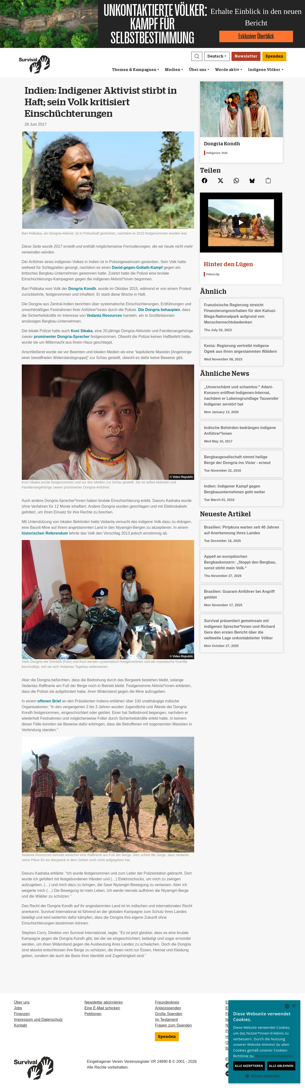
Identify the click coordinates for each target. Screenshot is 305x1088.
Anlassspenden (168, 1008)
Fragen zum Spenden (173, 1025)
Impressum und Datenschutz (38, 1019)
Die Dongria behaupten (159, 310)
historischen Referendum (45, 533)
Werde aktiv (227, 70)
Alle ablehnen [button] (281, 1066)
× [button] (293, 1006)
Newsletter (246, 56)
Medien (172, 70)
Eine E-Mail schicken (102, 1008)
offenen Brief (49, 701)
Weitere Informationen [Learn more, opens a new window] (274, 1056)
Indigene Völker (264, 70)
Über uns (197, 70)
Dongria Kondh (82, 289)
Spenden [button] (274, 56)
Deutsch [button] (215, 56)
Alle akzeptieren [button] (249, 1066)
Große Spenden (168, 1014)
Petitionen (93, 1014)
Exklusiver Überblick (256, 36)
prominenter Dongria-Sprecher (62, 337)
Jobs (18, 1008)
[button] (196, 56)
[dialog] (264, 1041)
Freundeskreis (167, 1002)
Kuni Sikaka (82, 331)
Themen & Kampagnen (134, 70)
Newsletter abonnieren (104, 1002)
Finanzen (22, 1014)
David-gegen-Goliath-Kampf (137, 267)
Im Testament (166, 1019)
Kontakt (20, 1025)
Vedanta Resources (104, 315)
